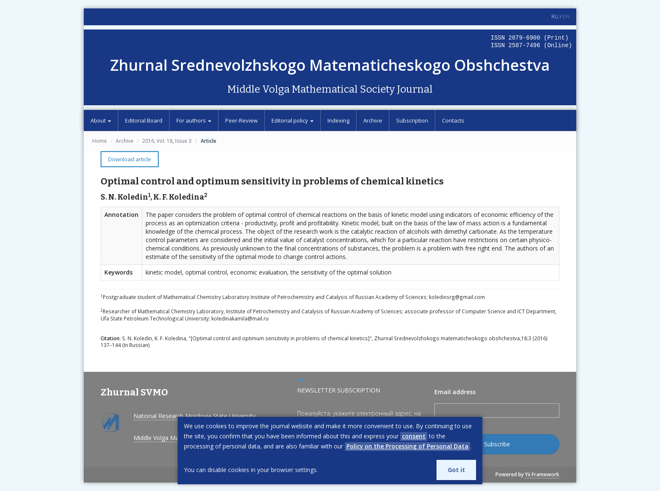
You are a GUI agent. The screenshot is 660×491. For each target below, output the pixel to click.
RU (555, 16)
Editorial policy (292, 120)
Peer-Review (241, 120)
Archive (372, 120)
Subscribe (497, 444)
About (100, 120)
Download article (129, 159)
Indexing (338, 120)
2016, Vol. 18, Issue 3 (167, 140)
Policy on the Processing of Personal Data (407, 446)
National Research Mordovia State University (194, 416)
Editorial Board (143, 120)
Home (99, 140)
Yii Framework (542, 474)
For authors (193, 120)
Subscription (412, 120)
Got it (456, 470)
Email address (455, 392)
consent (414, 436)
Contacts (453, 120)
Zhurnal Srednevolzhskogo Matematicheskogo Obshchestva (330, 65)
